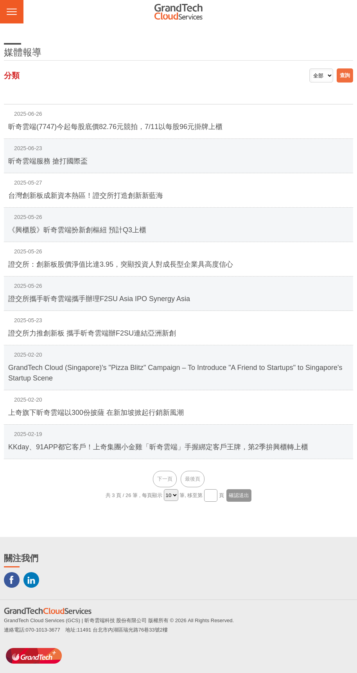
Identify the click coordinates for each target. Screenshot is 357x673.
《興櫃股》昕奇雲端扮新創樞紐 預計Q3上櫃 (77, 230)
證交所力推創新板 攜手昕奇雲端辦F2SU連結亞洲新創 (92, 333)
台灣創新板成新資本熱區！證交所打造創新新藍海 (85, 195)
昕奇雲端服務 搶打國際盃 (48, 161)
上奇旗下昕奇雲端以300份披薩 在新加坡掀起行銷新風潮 (96, 412)
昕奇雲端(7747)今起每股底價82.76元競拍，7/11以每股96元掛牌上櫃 (115, 127)
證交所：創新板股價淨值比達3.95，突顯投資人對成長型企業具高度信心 (120, 264)
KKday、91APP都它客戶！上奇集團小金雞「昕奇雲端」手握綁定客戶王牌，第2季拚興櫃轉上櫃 (158, 447)
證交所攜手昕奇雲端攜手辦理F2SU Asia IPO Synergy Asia (99, 299)
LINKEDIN (31, 580)
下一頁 (164, 479)
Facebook (12, 580)
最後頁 (192, 479)
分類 (12, 75)
